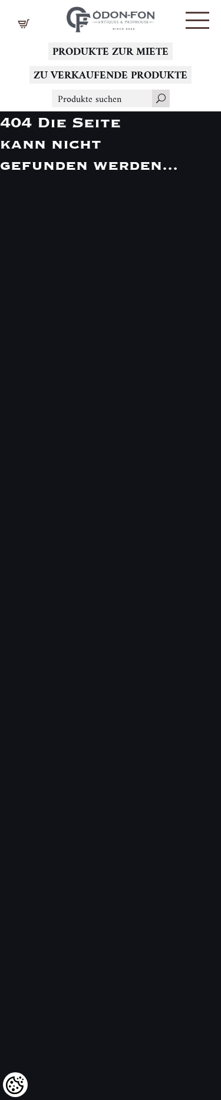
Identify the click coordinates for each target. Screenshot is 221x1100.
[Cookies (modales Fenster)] (15, 1084)
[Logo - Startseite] (111, 16)
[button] (197, 20)
